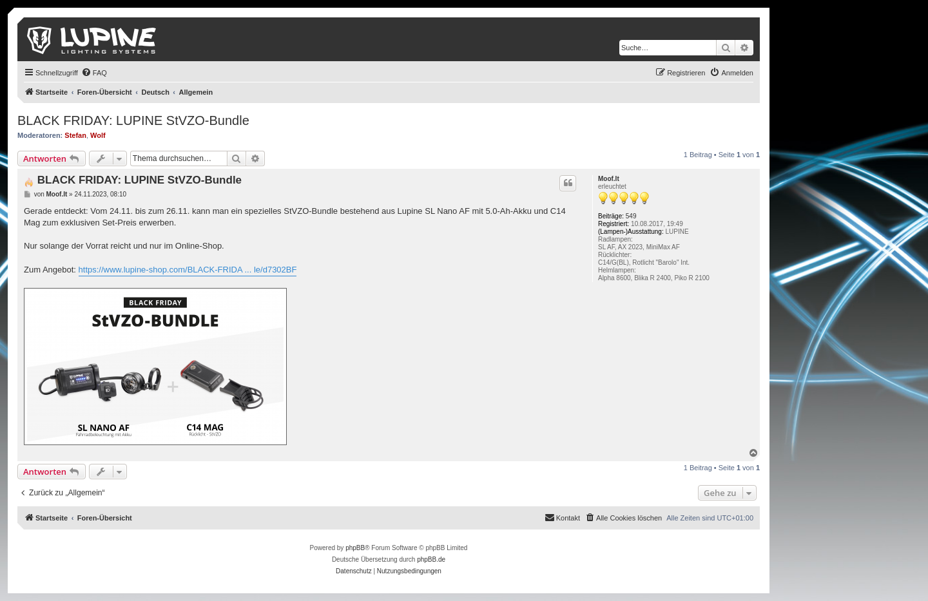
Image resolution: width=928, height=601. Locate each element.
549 (631, 216)
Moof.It (608, 178)
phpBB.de (431, 559)
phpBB (355, 547)
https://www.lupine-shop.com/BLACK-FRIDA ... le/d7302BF (188, 269)
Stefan (75, 135)
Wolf (98, 135)
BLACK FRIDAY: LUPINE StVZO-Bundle (133, 120)
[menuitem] (94, 73)
